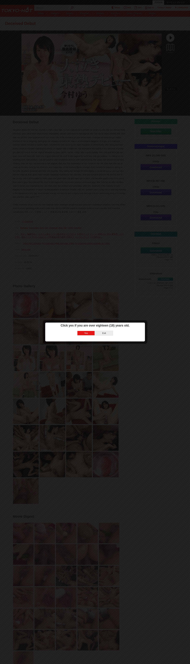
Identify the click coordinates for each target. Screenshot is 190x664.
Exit (104, 333)
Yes (86, 333)
